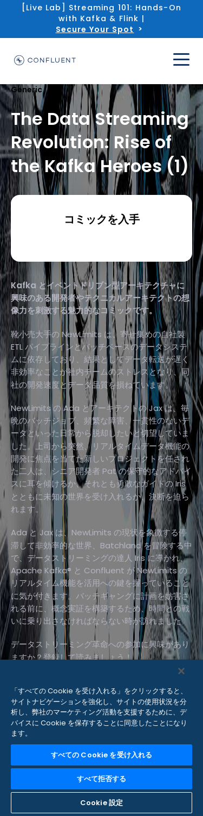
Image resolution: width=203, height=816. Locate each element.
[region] (101, 738)
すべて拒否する (102, 779)
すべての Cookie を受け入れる (101, 755)
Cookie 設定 (101, 803)
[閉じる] (181, 671)
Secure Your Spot (95, 29)
